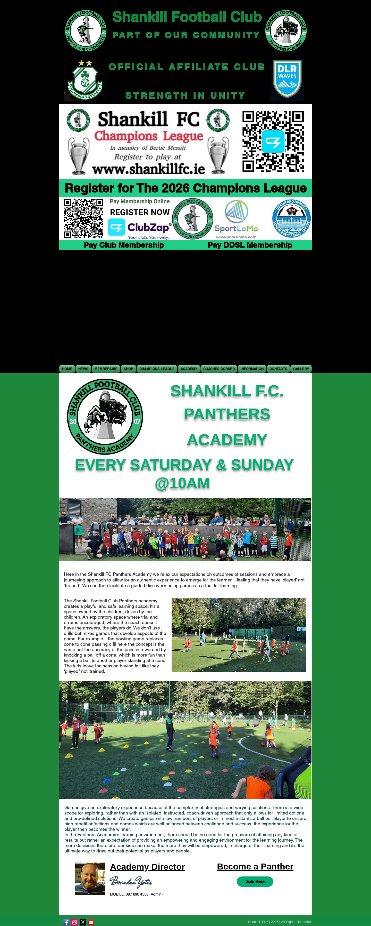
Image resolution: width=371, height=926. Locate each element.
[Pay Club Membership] (123, 245)
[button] (128, 369)
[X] (83, 922)
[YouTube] (91, 922)
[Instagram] (74, 922)
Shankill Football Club (187, 16)
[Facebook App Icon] (66, 922)
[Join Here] (255, 881)
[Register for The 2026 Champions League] (185, 188)
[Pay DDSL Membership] (250, 245)
